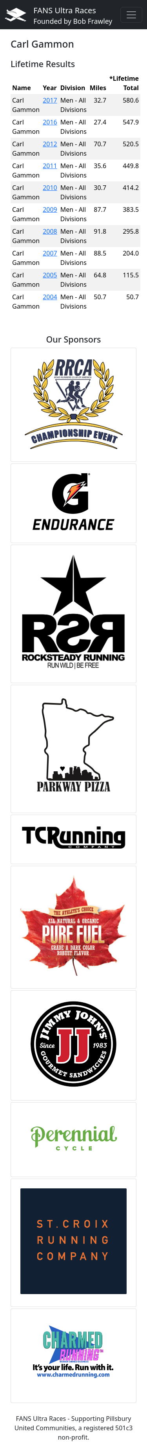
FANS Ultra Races (72, 15)
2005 (50, 275)
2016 (50, 122)
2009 (50, 209)
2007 (50, 253)
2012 (50, 144)
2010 (50, 187)
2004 (50, 297)
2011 (50, 166)
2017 (50, 100)
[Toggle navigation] (131, 15)
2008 (50, 231)
